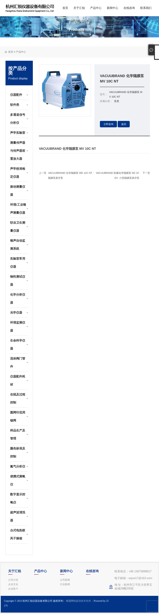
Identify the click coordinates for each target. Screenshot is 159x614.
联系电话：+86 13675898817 (133, 571)
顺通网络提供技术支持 (78, 601)
